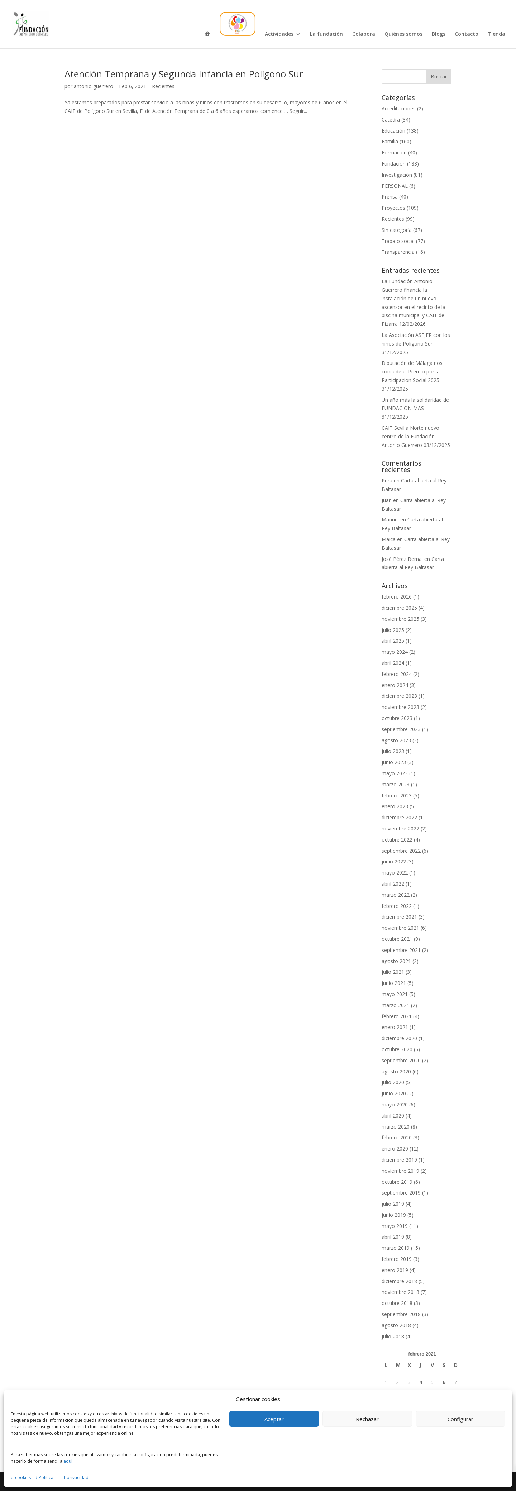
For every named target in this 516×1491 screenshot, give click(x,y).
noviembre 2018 (400, 1291)
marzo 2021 (396, 1005)
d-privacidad (75, 1478)
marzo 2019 (396, 1247)
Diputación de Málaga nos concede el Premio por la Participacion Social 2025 (412, 371)
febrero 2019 (397, 1259)
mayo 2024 (395, 651)
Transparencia (398, 251)
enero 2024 (395, 685)
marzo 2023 (396, 784)
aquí (67, 1461)
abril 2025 (393, 640)
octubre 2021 (397, 938)
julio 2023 (393, 751)
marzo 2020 (396, 1126)
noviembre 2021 (400, 927)
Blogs (438, 34)
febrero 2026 (397, 596)
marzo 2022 (396, 894)
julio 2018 (393, 1336)
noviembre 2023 (400, 707)
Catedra (391, 119)
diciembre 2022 (399, 817)
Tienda (496, 34)
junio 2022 (394, 861)
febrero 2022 (397, 905)
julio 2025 (393, 630)
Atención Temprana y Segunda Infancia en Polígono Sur (183, 73)
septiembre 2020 (401, 1060)
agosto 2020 (396, 1071)
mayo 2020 (395, 1104)
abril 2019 (393, 1236)
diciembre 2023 (399, 695)
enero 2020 (395, 1148)
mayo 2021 (395, 994)
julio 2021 (393, 971)
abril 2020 (393, 1115)
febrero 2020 (397, 1137)
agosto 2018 (396, 1325)
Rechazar (367, 1419)
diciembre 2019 (399, 1159)
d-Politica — (46, 1478)
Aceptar (274, 1419)
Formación (394, 152)
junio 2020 (394, 1093)
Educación (393, 130)
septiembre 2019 (401, 1192)
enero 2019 (395, 1270)
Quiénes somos (403, 34)
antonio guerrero (93, 86)
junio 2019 (394, 1214)
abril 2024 (393, 662)
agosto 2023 (396, 740)
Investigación (397, 174)
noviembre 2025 (400, 618)
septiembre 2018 (401, 1314)
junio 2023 (394, 762)
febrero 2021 (397, 1016)
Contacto (466, 34)
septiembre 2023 (401, 729)
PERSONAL (395, 185)
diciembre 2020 (399, 1038)
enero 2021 (395, 1027)
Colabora (363, 34)
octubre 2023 (397, 718)
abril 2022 (393, 883)
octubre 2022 (397, 839)
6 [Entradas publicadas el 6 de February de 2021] (444, 1382)
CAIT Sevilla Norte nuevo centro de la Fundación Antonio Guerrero (410, 436)
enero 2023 (395, 806)
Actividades (279, 34)
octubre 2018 (397, 1303)
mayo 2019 (395, 1226)
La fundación (326, 34)
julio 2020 (393, 1082)
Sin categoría (397, 230)
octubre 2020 (397, 1049)
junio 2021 (394, 983)
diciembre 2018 (399, 1281)
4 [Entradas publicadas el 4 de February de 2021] (420, 1382)
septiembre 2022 (401, 850)
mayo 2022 (395, 872)
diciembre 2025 (399, 607)
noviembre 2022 (400, 828)
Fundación (394, 163)
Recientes (163, 86)
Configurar (460, 1419)
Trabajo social (398, 241)
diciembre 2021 (399, 916)
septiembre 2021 (401, 950)
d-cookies (21, 1478)
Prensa (390, 196)
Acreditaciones (399, 108)
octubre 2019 (397, 1181)
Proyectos (393, 207)
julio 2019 (393, 1203)
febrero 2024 (397, 674)
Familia (390, 141)
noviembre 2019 (400, 1170)
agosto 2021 (396, 961)
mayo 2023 (395, 773)
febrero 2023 (397, 795)
